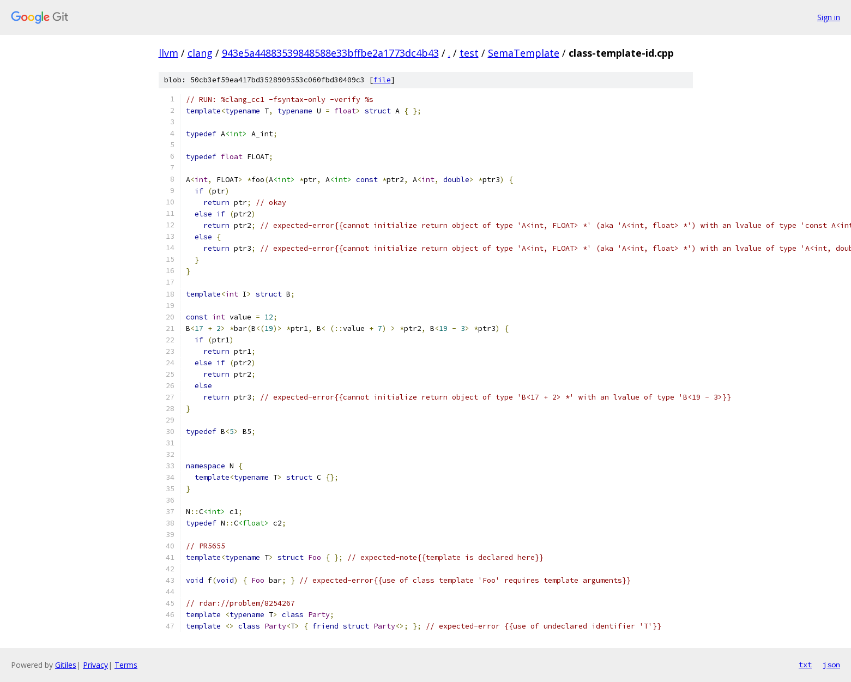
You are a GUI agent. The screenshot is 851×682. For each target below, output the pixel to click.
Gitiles (65, 665)
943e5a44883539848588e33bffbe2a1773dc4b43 (330, 52)
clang (200, 52)
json (831, 664)
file (382, 80)
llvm (168, 52)
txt (805, 664)
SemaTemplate (523, 52)
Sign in (828, 17)
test (469, 52)
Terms (125, 665)
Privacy (95, 665)
